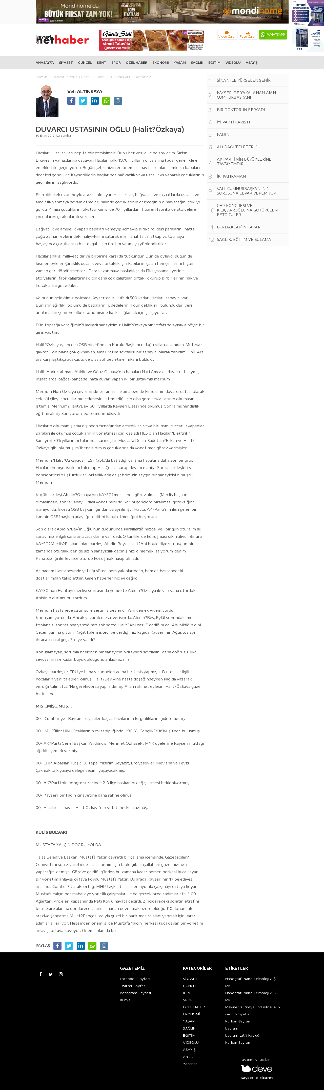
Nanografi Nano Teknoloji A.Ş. (251, 979)
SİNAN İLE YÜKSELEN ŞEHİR (244, 80)
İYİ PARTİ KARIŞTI (233, 122)
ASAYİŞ (252, 63)
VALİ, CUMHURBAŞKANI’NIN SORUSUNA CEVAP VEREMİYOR (246, 190)
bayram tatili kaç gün (243, 1035)
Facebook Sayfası (135, 979)
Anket (188, 1057)
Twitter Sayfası (133, 986)
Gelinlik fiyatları (238, 1014)
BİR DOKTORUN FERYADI (241, 110)
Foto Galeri (248, 34)
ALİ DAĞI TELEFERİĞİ (238, 147)
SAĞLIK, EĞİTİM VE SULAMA (244, 239)
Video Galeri (227, 34)
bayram (231, 1028)
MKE (229, 986)
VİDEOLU (233, 63)
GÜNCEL (85, 63)
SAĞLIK (197, 63)
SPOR (116, 63)
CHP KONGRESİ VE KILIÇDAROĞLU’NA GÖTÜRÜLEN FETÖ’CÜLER (247, 210)
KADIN (223, 134)
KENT (101, 63)
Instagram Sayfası (135, 993)
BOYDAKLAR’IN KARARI (239, 227)
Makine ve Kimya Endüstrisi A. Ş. (253, 1007)
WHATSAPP (276, 34)
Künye (125, 1000)
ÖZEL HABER (136, 63)
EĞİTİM (214, 63)
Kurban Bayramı (238, 1021)
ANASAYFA (45, 63)
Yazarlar (190, 1064)
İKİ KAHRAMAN (231, 176)
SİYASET (66, 63)
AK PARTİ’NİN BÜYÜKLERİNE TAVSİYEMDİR (244, 161)
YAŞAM (180, 63)
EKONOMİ (160, 63)
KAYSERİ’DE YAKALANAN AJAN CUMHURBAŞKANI (246, 95)
